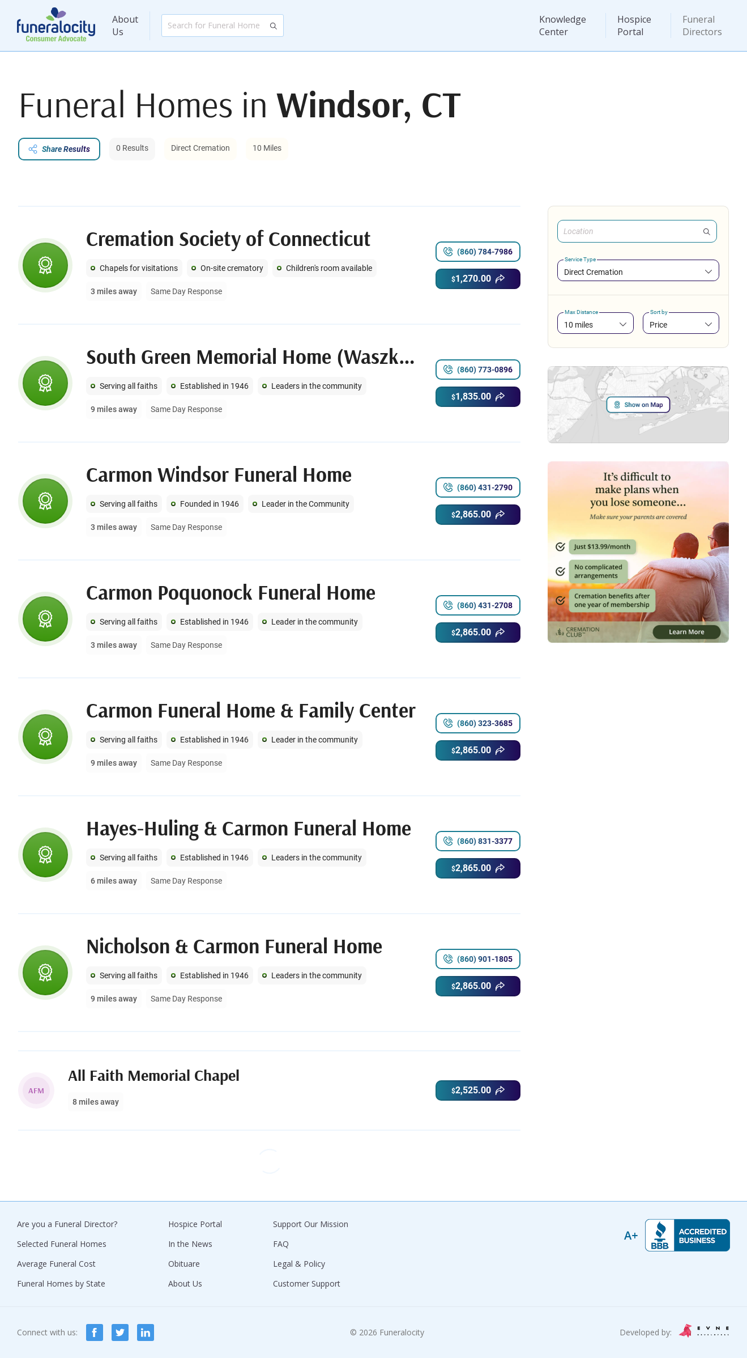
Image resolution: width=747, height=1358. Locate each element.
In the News (190, 1243)
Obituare (184, 1263)
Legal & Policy (299, 1263)
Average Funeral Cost (56, 1263)
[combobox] (638, 272)
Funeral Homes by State (61, 1283)
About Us (125, 25)
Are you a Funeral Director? (67, 1224)
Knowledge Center (562, 25)
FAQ (281, 1243)
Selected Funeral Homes (61, 1243)
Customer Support (306, 1283)
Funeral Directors (702, 25)
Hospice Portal (634, 25)
